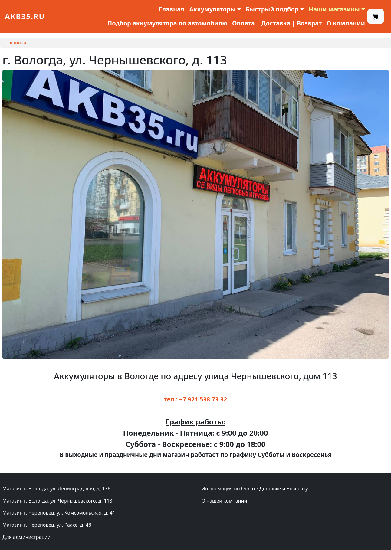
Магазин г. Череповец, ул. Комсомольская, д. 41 (58, 512)
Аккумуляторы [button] (212, 9)
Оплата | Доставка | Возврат (277, 23)
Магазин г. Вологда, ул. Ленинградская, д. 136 (56, 488)
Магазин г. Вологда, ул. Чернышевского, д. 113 (57, 500)
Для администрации (26, 537)
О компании (346, 23)
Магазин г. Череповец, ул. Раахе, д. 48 (46, 525)
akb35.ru (25, 16)
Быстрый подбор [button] (272, 9)
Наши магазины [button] (334, 9)
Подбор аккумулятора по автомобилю (167, 23)
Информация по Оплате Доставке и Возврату (255, 488)
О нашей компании (224, 500)
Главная (171, 9)
